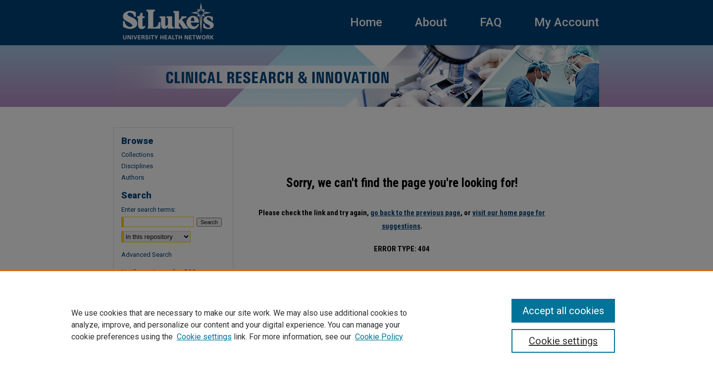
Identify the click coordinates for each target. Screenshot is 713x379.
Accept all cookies (563, 311)
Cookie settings (204, 336)
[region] (356, 324)
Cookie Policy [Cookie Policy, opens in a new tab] (379, 336)
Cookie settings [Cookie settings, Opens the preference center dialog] (563, 341)
